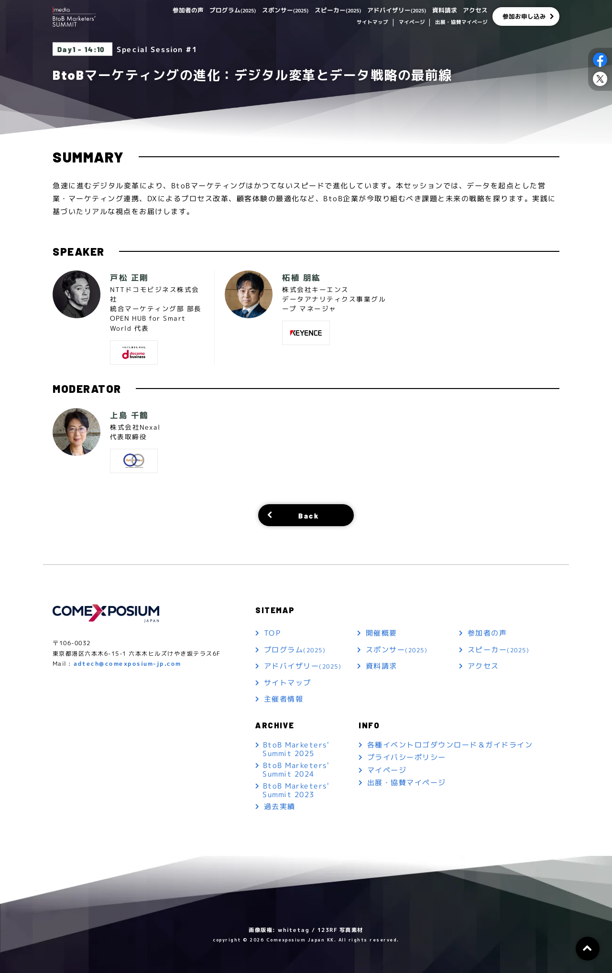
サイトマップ (372, 23)
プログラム (211, 10)
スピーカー (326, 10)
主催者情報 (284, 699)
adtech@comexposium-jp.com (127, 664)
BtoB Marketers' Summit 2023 (295, 790)
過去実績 (279, 806)
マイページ (411, 23)
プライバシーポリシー (406, 757)
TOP (272, 633)
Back (308, 515)
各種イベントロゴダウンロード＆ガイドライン (450, 744)
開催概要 (381, 633)
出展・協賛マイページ (461, 23)
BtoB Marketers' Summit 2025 (295, 748)
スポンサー (269, 10)
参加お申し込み (524, 16)
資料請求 (441, 10)
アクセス (474, 10)
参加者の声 (163, 10)
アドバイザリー (390, 10)
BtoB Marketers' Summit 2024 (295, 769)
